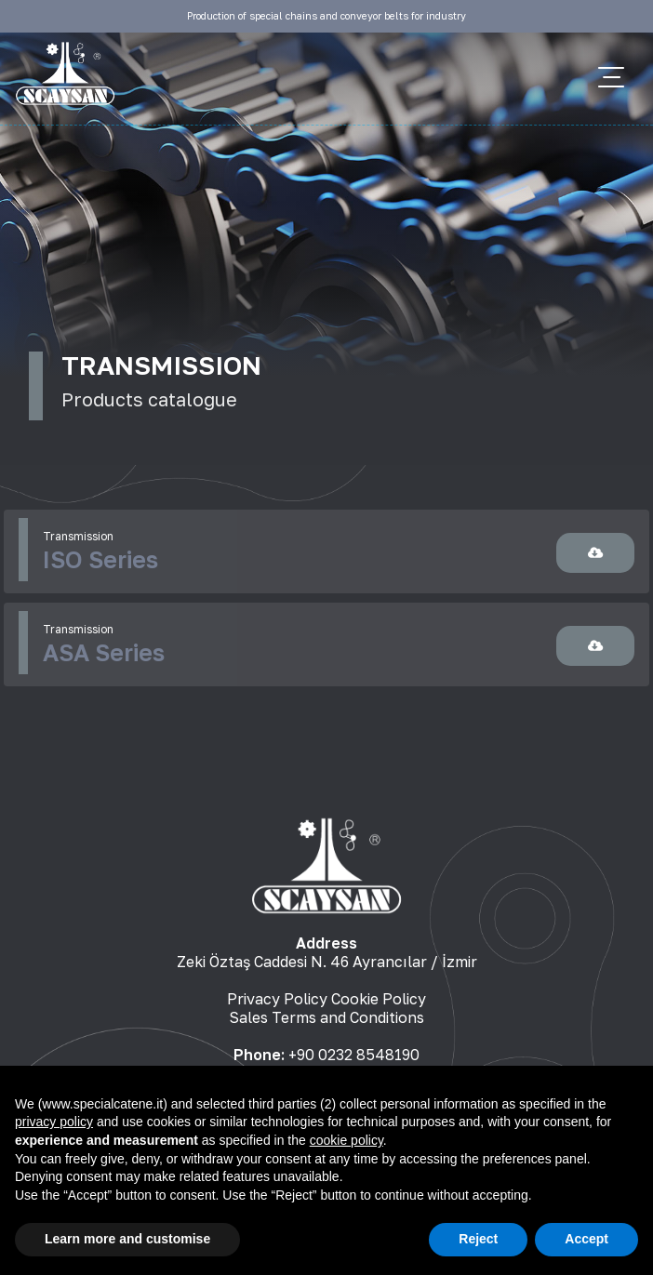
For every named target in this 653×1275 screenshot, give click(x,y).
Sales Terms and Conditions (326, 1017)
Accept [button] (586, 1238)
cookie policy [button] (346, 1140)
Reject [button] (478, 1238)
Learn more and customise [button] (127, 1238)
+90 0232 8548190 (354, 1054)
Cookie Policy (378, 998)
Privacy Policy (277, 998)
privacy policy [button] (54, 1121)
